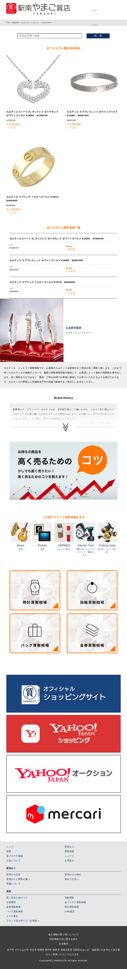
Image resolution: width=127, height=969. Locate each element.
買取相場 (15, 22)
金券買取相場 (13, 907)
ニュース (69, 856)
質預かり (69, 846)
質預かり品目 (13, 874)
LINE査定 (70, 911)
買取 (8, 851)
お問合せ (69, 860)
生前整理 (11, 902)
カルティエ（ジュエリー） (30, 22)
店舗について (13, 883)
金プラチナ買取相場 (75, 902)
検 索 (98, 35)
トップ (9, 846)
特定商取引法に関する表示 (63, 939)
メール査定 (12, 916)
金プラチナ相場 (14, 856)
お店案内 (63, 943)
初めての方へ (72, 879)
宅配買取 (69, 897)
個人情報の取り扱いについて (63, 934)
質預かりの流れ (73, 874)
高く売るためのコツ (17, 897)
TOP (8, 22)
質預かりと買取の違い (18, 879)
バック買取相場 (14, 911)
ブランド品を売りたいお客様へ (22, 920)
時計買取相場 (72, 907)
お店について (13, 860)
